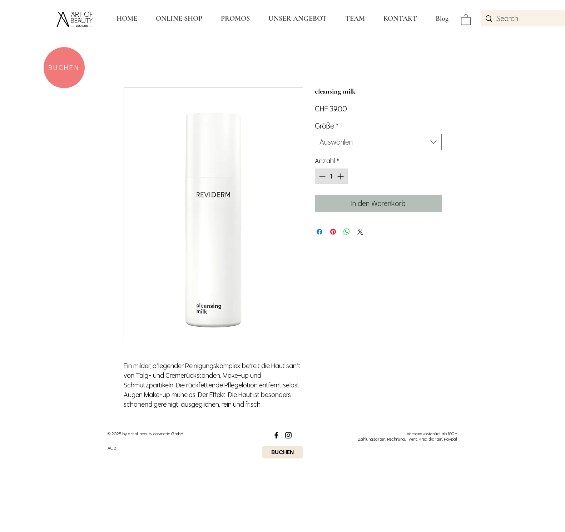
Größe (327, 125)
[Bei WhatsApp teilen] (346, 231)
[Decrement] (321, 176)
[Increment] (341, 176)
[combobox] (378, 142)
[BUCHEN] (64, 67)
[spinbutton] (331, 176)
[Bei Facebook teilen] (319, 231)
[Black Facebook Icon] (276, 435)
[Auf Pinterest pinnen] (333, 231)
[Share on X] (360, 231)
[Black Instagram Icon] (288, 435)
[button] (466, 19)
